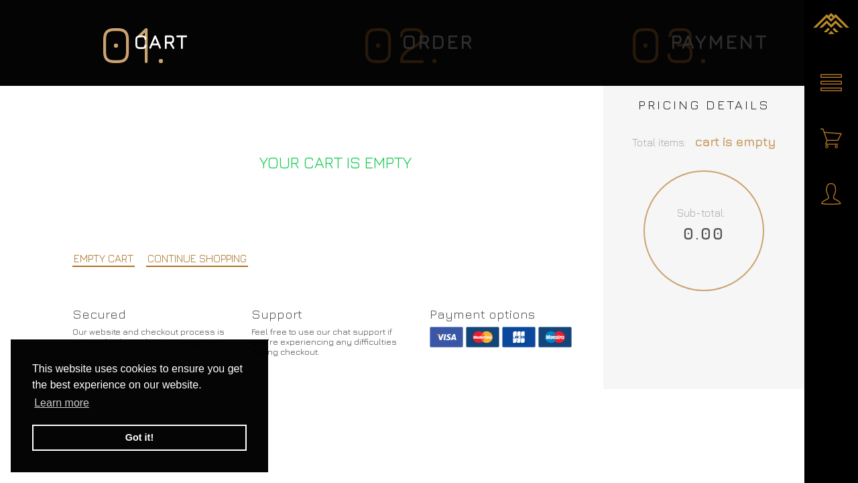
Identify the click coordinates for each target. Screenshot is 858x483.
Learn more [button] (61, 403)
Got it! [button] (139, 437)
